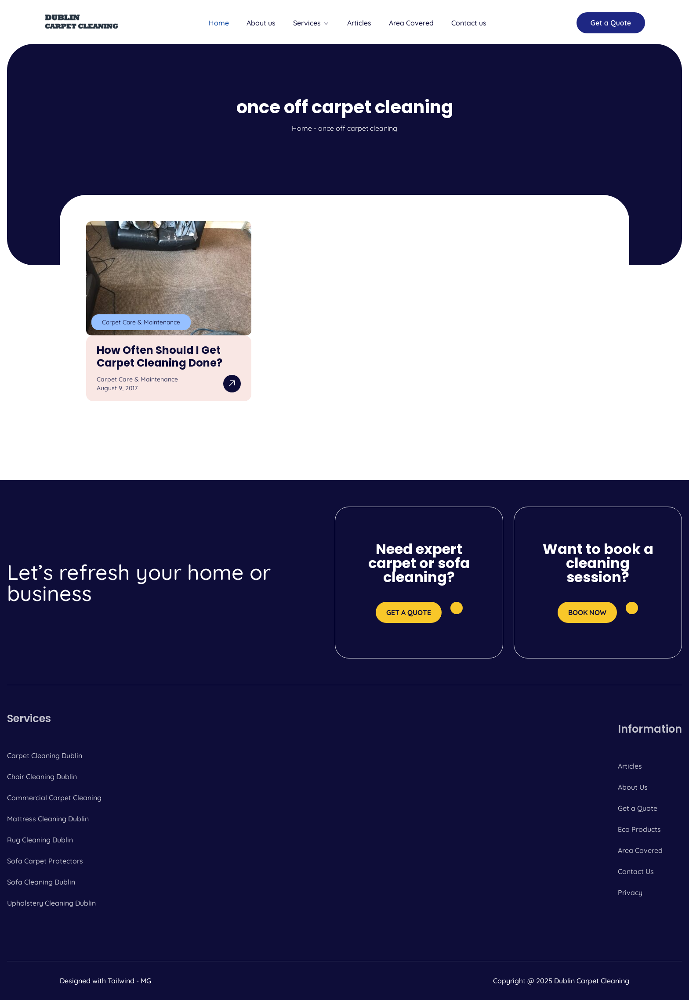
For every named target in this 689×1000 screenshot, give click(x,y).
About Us (633, 787)
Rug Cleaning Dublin (40, 839)
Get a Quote (637, 808)
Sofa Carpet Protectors (45, 860)
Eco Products (639, 829)
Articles (359, 22)
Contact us (468, 22)
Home (219, 22)
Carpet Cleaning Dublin (44, 755)
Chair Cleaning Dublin (42, 776)
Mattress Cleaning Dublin (48, 818)
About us (261, 22)
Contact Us (636, 871)
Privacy (630, 892)
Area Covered (411, 22)
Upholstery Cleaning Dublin (51, 903)
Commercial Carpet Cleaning (54, 797)
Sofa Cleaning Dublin (41, 882)
